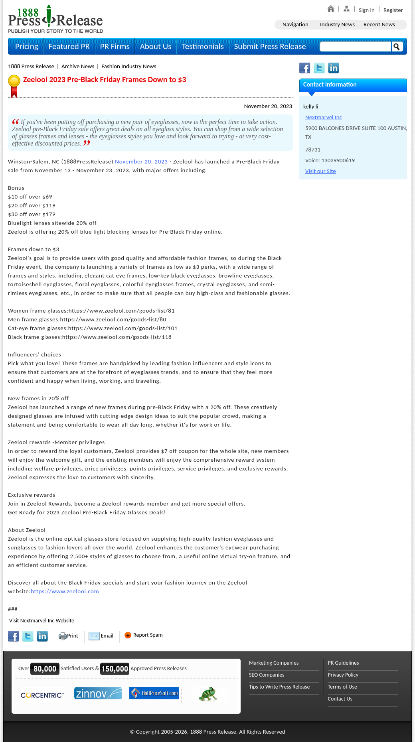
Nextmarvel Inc (323, 117)
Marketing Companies (273, 662)
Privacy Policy (343, 674)
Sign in (367, 10)
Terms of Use (343, 686)
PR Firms (115, 46)
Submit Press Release (270, 46)
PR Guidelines (343, 662)
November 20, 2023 (268, 106)
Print (68, 635)
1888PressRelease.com (55, 18)
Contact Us (340, 698)
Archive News (77, 66)
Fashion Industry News (128, 66)
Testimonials (202, 46)
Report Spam (143, 635)
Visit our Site (320, 171)
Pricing (26, 46)
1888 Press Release (31, 66)
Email (101, 635)
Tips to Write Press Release (279, 686)
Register (393, 10)
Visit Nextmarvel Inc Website (41, 620)
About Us (156, 46)
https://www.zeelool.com (65, 591)
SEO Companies (267, 674)
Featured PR (69, 46)
